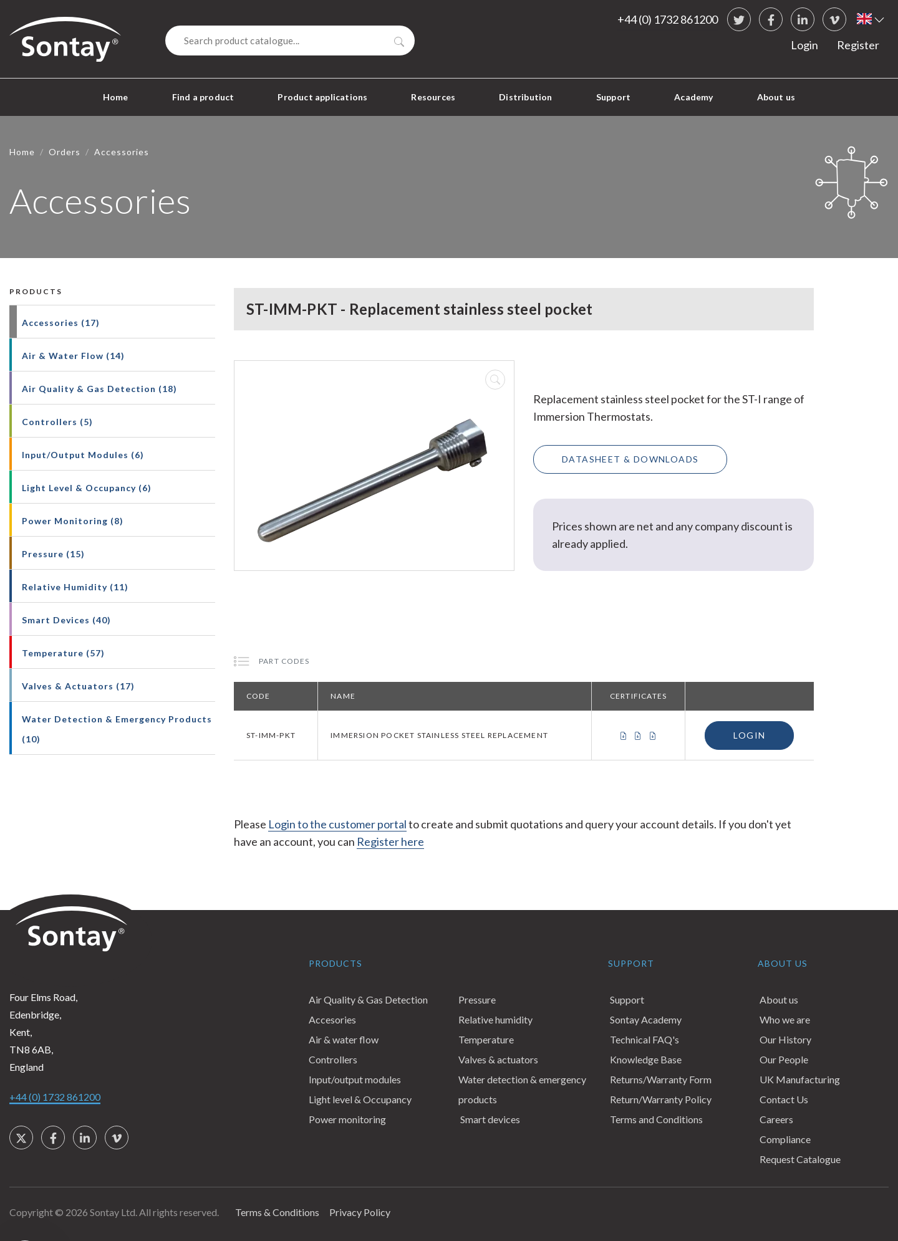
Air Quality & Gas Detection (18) (99, 388)
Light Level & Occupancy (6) (87, 487)
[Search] (290, 40)
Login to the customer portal (337, 824)
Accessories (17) (61, 322)
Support (613, 97)
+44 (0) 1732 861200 (667, 19)
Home (115, 97)
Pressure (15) (53, 554)
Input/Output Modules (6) (83, 454)
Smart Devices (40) (66, 620)
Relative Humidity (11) (75, 587)
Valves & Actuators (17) (78, 686)
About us (776, 97)
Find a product (203, 97)
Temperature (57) (63, 653)
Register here (390, 841)
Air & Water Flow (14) (73, 355)
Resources (433, 97)
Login (804, 45)
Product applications (322, 97)
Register (858, 45)
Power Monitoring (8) (72, 520)
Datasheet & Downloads (630, 459)
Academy (693, 97)
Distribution (525, 97)
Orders (64, 151)
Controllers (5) (57, 421)
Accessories (121, 151)
